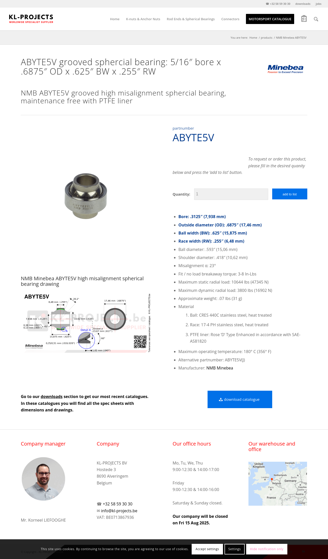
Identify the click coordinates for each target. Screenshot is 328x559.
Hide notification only (266, 549)
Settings (234, 549)
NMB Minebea (219, 368)
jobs (318, 4)
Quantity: (181, 194)
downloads (303, 4)
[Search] (316, 19)
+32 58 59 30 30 (117, 504)
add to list (290, 194)
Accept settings (207, 549)
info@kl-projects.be (119, 511)
